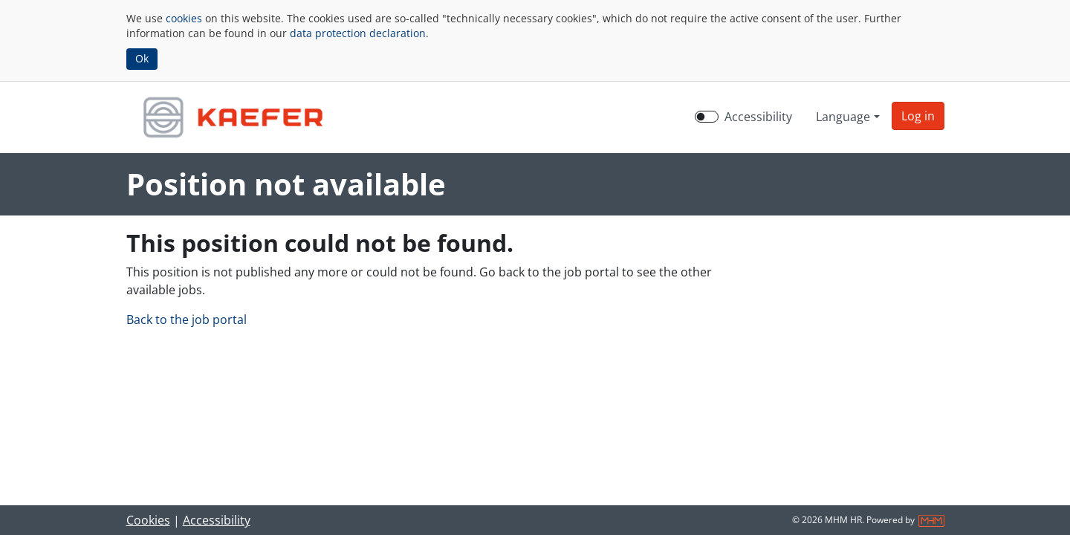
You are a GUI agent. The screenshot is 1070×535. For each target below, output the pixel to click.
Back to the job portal (186, 319)
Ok (142, 58)
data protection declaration (358, 33)
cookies (184, 18)
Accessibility (216, 520)
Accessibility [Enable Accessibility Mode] (758, 116)
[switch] (707, 117)
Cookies (148, 520)
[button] (918, 116)
